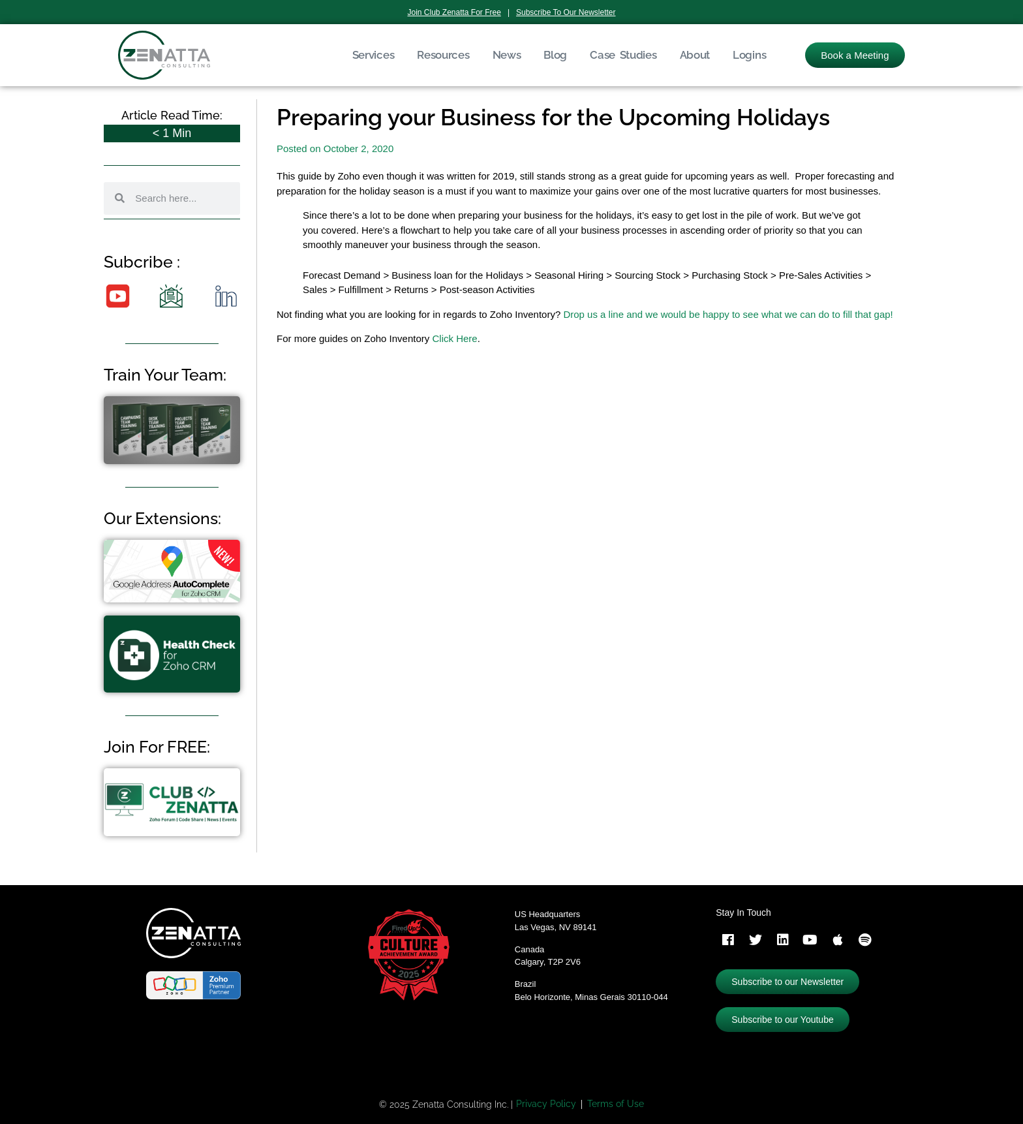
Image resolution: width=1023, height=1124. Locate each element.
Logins (749, 54)
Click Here (454, 338)
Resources (443, 54)
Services (373, 54)
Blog (555, 54)
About (695, 54)
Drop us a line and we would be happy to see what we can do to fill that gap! (728, 314)
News (507, 54)
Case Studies (623, 54)
